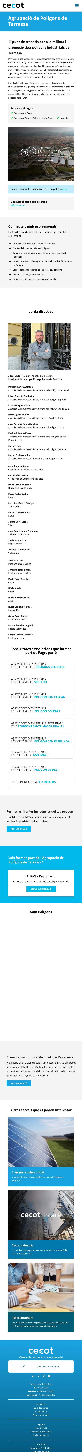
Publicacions (41, 1411)
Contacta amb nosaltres (41, 1384)
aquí (64, 189)
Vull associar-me (41, 1435)
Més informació (18, 205)
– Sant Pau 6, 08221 (41, 1391)
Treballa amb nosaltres (41, 1431)
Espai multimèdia (41, 1415)
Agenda (41, 1424)
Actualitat (41, 1404)
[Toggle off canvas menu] (54, 5)
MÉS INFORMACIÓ (19, 829)
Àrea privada (41, 1427)
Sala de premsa (41, 1407)
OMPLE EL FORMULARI (41, 888)
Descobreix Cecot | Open (41, 1447)
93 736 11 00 (42, 1387)
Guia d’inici (41, 1444)
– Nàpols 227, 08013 (41, 1394)
